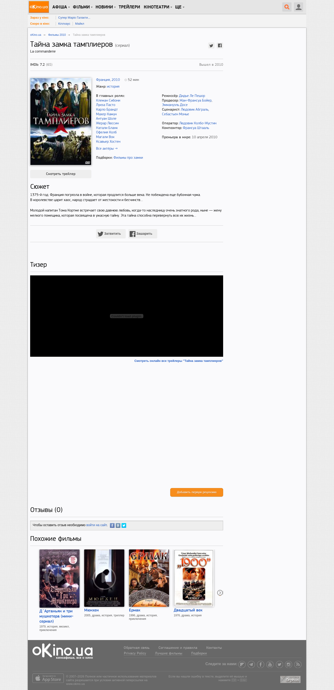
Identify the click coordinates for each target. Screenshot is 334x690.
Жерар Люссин (107, 123)
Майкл (79, 23)
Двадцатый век (188, 610)
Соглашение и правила (177, 648)
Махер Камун (106, 114)
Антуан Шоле (106, 119)
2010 (116, 80)
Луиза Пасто (105, 105)
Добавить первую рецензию (196, 492)
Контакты (214, 648)
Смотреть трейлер (60, 174)
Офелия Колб (106, 132)
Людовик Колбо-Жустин (197, 123)
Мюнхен (91, 610)
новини (104, 7)
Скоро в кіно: (40, 23)
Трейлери (129, 7)
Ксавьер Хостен (108, 142)
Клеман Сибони (108, 100)
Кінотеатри (156, 7)
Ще (178, 7)
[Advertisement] (126, 425)
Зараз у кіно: (39, 17)
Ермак (134, 610)
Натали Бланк (107, 128)
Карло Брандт (107, 110)
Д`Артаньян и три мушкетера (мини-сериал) (56, 616)
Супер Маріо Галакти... (74, 17)
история (113, 87)
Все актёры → (107, 149)
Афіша (59, 7)
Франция (103, 80)
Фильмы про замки (128, 158)
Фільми (81, 7)
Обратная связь (137, 648)
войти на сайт (96, 525)
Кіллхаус (64, 23)
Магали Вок (105, 137)
